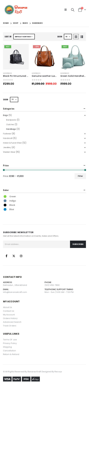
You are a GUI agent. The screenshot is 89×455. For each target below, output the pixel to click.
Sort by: (8, 36)
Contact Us (8, 311)
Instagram (21, 256)
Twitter (14, 256)
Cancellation (9, 350)
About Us (7, 307)
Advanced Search (12, 322)
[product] (16, 57)
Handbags (7, 73)
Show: (59, 36)
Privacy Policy (10, 343)
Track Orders (9, 325)
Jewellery (7, 147)
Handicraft (8, 138)
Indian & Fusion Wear (12, 143)
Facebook (6, 256)
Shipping (7, 346)
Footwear (7, 133)
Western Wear (9, 152)
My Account (9, 314)
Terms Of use (10, 339)
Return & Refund (11, 354)
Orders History (10, 318)
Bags (5, 115)
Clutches (10, 124)
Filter (80, 176)
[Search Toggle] (73, 10)
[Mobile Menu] (66, 9)
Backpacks (11, 120)
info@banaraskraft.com (15, 292)
